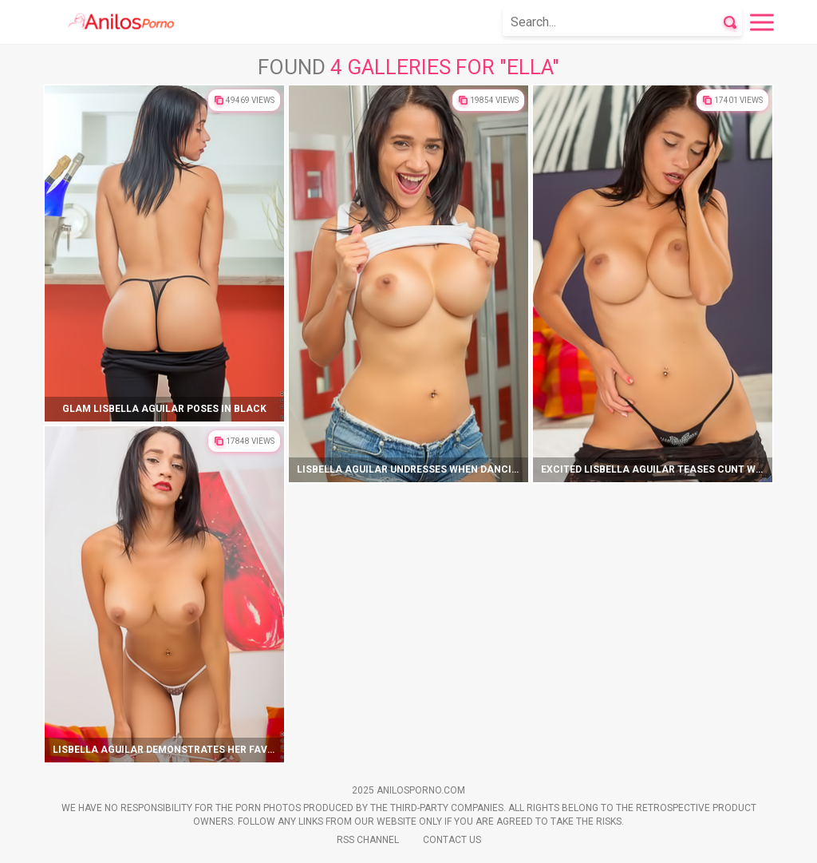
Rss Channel (368, 839)
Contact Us (452, 839)
